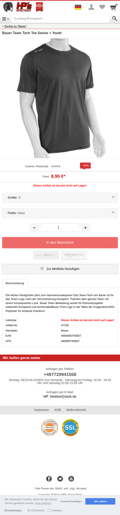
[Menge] (60, 227)
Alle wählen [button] (100, 501)
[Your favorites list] (102, 7)
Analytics (57, 510)
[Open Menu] (5, 18)
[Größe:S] (60, 198)
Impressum (41, 410)
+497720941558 (60, 374)
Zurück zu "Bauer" (15, 26)
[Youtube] (71, 478)
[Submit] (114, 18)
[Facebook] (49, 478)
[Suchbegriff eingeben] (60, 19)
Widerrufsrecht (76, 410)
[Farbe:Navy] (60, 213)
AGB (58, 410)
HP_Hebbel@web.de (59, 396)
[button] (60, 269)
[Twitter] (60, 478)
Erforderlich (37, 510)
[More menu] (91, 7)
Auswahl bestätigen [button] (71, 501)
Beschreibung (15, 283)
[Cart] (114, 7)
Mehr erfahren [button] (43, 503)
